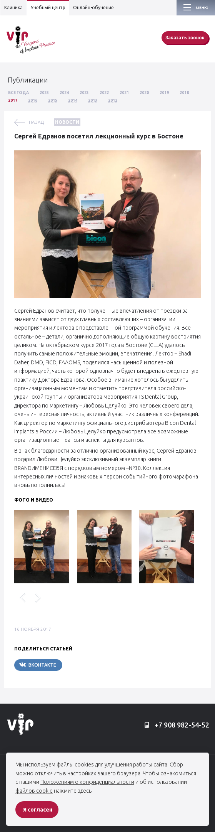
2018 (184, 93)
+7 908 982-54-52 (176, 725)
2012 (112, 100)
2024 (64, 93)
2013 (92, 100)
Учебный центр (48, 7)
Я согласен (37, 810)
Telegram (85, 664)
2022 (104, 93)
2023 (84, 93)
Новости (67, 122)
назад (36, 122)
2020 (144, 93)
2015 (52, 100)
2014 (72, 100)
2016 (32, 100)
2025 (44, 93)
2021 (124, 93)
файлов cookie (34, 791)
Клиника (13, 7)
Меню (202, 7)
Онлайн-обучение (93, 7)
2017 (12, 100)
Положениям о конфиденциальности (87, 782)
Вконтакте (37, 664)
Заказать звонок (185, 37)
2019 (164, 93)
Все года (18, 93)
